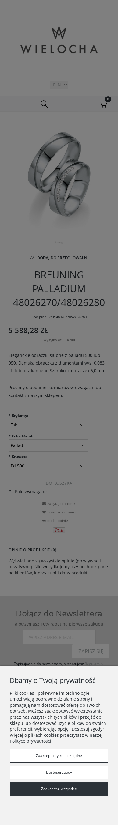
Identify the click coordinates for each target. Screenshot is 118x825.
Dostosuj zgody (59, 772)
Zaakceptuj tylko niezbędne (59, 755)
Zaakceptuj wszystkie (59, 788)
